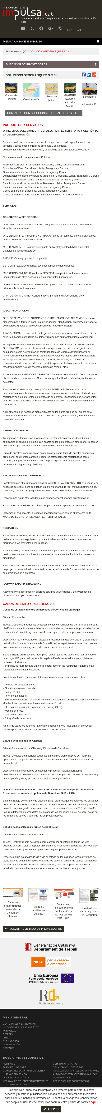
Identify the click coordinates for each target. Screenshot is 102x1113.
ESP (69, 30)
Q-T (24, 51)
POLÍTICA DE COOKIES (14, 1105)
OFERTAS (8, 1034)
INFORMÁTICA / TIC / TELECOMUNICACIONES (76, 1071)
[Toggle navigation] (51, 41)
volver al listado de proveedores (33, 928)
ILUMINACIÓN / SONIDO (15, 1074)
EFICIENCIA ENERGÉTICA (16, 1077)
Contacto (9, 1048)
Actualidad (9, 1031)
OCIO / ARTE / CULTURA (15, 1084)
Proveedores (12, 51)
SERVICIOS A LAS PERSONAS (18, 1095)
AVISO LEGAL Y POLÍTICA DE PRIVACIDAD (52, 1105)
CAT (79, 30)
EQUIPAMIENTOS (62, 1077)
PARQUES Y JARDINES (14, 1067)
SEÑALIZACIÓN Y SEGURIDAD (68, 1067)
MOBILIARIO (9, 1064)
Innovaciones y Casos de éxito (21, 1027)
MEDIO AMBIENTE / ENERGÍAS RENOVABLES (26, 1081)
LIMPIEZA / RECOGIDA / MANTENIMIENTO (24, 1071)
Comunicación (11, 1044)
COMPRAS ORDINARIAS (65, 1064)
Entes (6, 1038)
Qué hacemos (11, 1041)
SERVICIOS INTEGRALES (15, 1091)
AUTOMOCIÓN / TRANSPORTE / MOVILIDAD (75, 1074)
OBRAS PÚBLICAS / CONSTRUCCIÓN (71, 1081)
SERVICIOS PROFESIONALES (18, 1088)
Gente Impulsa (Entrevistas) (19, 1024)
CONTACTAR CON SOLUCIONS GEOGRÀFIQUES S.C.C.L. (43, 113)
